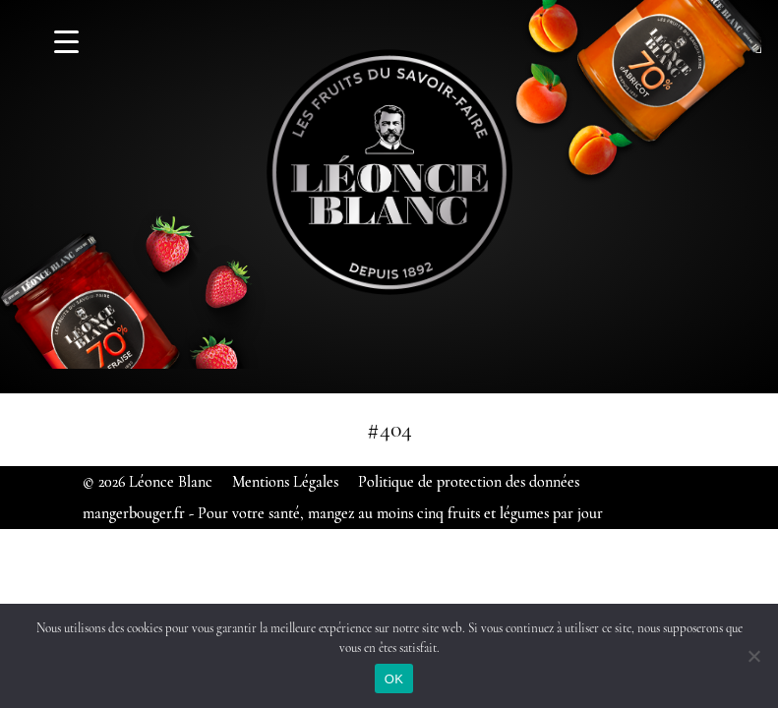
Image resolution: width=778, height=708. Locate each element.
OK (394, 679)
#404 (389, 429)
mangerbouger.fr (134, 513)
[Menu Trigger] (66, 42)
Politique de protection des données (468, 482)
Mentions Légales (285, 482)
